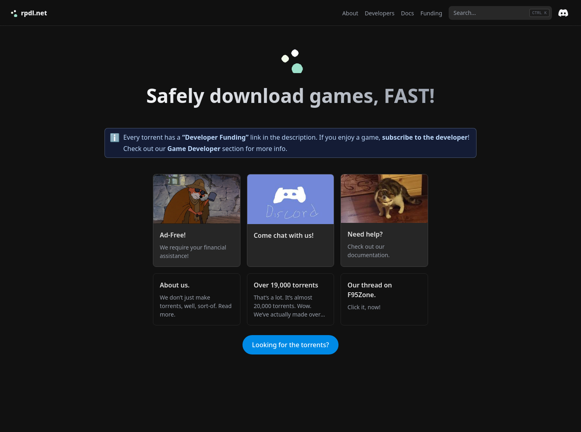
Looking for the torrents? (290, 344)
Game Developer (194, 148)
